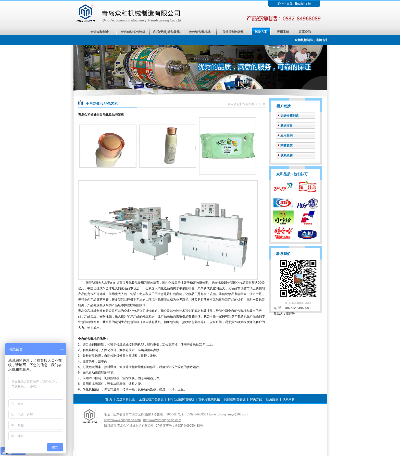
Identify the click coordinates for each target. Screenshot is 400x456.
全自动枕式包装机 (133, 32)
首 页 (108, 399)
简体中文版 (285, 3)
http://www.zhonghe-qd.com (162, 420)
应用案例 (283, 32)
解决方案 (261, 32)
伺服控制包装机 (233, 32)
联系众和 (305, 32)
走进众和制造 (99, 32)
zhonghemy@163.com (232, 414)
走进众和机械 (125, 399)
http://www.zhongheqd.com (122, 420)
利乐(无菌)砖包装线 (166, 32)
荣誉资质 (286, 145)
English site (303, 3)
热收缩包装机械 (199, 32)
